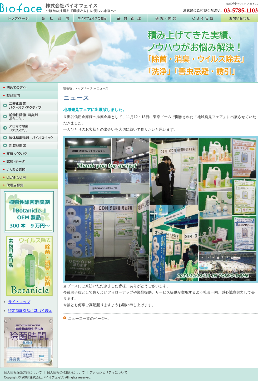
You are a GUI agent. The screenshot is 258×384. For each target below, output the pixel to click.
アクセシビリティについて (108, 372)
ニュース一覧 (79, 318)
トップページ (83, 88)
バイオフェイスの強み (92, 18)
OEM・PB (29, 177)
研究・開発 (165, 18)
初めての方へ (29, 87)
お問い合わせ (239, 18)
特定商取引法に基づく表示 (30, 311)
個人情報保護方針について (23, 372)
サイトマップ (19, 302)
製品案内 (29, 95)
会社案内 (55, 18)
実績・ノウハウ (29, 153)
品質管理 (129, 18)
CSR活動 (202, 18)
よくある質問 (29, 169)
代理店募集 (29, 185)
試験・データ (29, 161)
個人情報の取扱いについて (66, 372)
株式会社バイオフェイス (58, 8)
